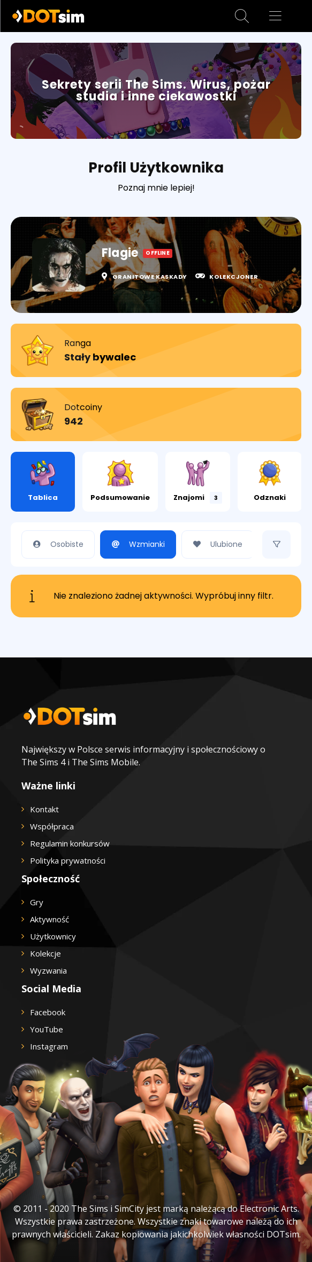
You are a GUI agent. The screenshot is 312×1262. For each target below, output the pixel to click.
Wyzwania (48, 970)
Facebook (47, 1012)
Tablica (43, 481)
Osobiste (55, 544)
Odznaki (270, 481)
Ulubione (214, 544)
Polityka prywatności (67, 860)
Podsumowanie (120, 481)
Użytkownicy (53, 936)
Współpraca (52, 826)
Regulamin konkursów (70, 843)
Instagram (49, 1046)
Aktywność (49, 919)
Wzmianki (135, 544)
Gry (36, 902)
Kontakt (44, 809)
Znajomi (197, 482)
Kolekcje (45, 953)
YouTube (46, 1029)
